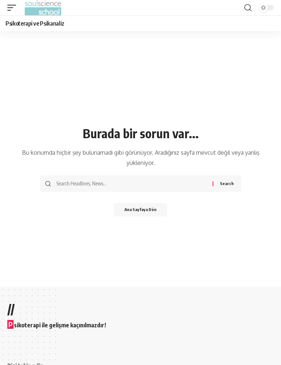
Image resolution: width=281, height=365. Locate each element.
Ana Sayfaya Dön (140, 210)
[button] (13, 7)
